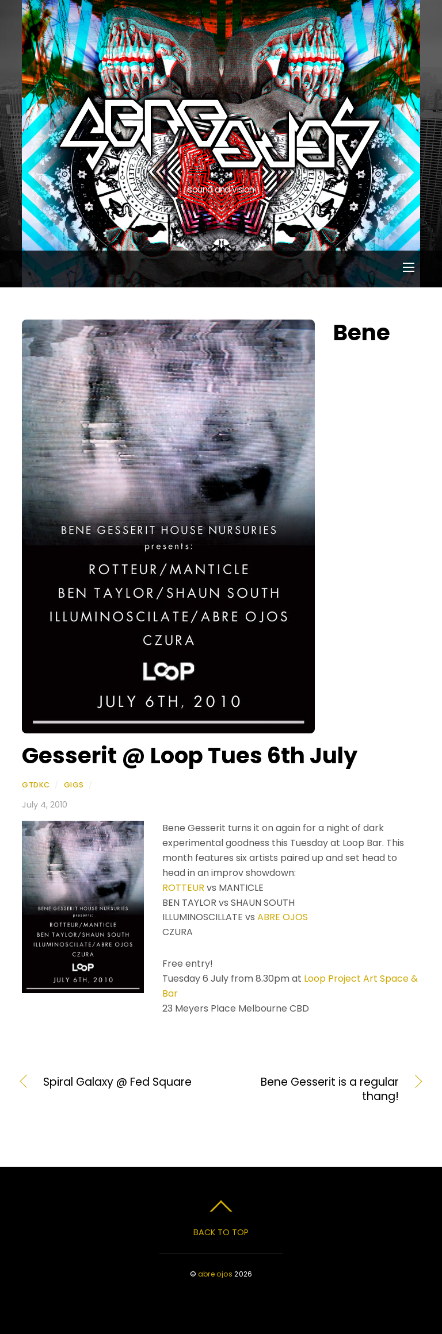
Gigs (74, 785)
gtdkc (36, 785)
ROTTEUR (183, 887)
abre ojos (215, 1274)
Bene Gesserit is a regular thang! (316, 1090)
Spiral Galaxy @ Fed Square (117, 1082)
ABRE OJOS (282, 917)
